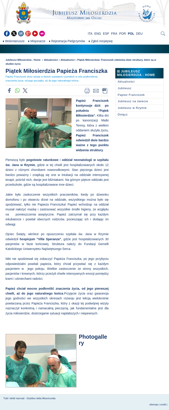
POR (122, 33)
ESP (106, 33)
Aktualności (51, 60)
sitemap (153, 404)
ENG (97, 33)
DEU (139, 33)
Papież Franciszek (131, 94)
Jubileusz (125, 88)
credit (163, 404)
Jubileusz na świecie (133, 101)
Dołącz (123, 114)
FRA (114, 33)
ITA (90, 33)
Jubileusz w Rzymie (132, 108)
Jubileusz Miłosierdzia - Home (23, 60)
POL (131, 33)
